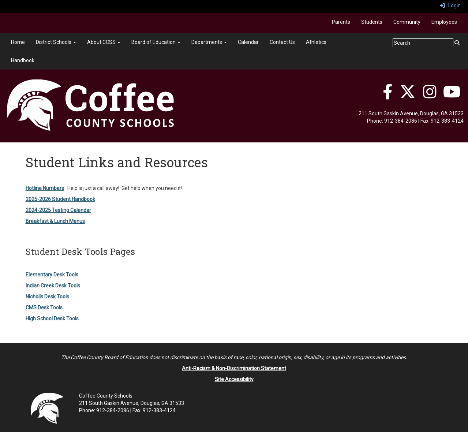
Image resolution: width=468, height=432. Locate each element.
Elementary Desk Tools (52, 275)
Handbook (22, 60)
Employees (444, 22)
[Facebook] (387, 95)
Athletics (316, 42)
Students (371, 22)
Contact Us (282, 42)
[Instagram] (430, 95)
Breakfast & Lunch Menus (55, 221)
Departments (209, 42)
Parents (341, 22)
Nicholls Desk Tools (47, 296)
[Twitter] (408, 95)
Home (18, 42)
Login (450, 5)
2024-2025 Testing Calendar (58, 210)
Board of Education (155, 42)
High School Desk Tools (52, 318)
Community (406, 22)
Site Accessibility (234, 379)
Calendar (248, 42)
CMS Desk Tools (44, 307)
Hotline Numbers (45, 188)
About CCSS (103, 42)
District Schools (56, 42)
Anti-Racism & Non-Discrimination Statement (234, 368)
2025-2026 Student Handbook (60, 199)
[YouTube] (452, 95)
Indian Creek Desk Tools (53, 285)
